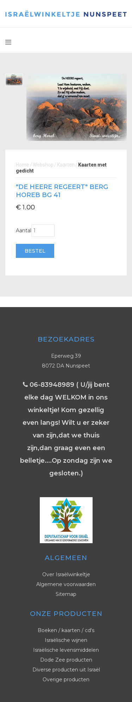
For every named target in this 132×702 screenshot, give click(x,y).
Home (22, 165)
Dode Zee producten (66, 660)
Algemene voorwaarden (66, 584)
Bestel (35, 251)
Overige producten (66, 679)
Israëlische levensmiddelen (66, 650)
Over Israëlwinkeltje (66, 574)
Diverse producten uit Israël (66, 670)
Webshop (43, 165)
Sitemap (66, 594)
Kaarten (66, 165)
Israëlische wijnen (66, 640)
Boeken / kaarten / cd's (66, 630)
